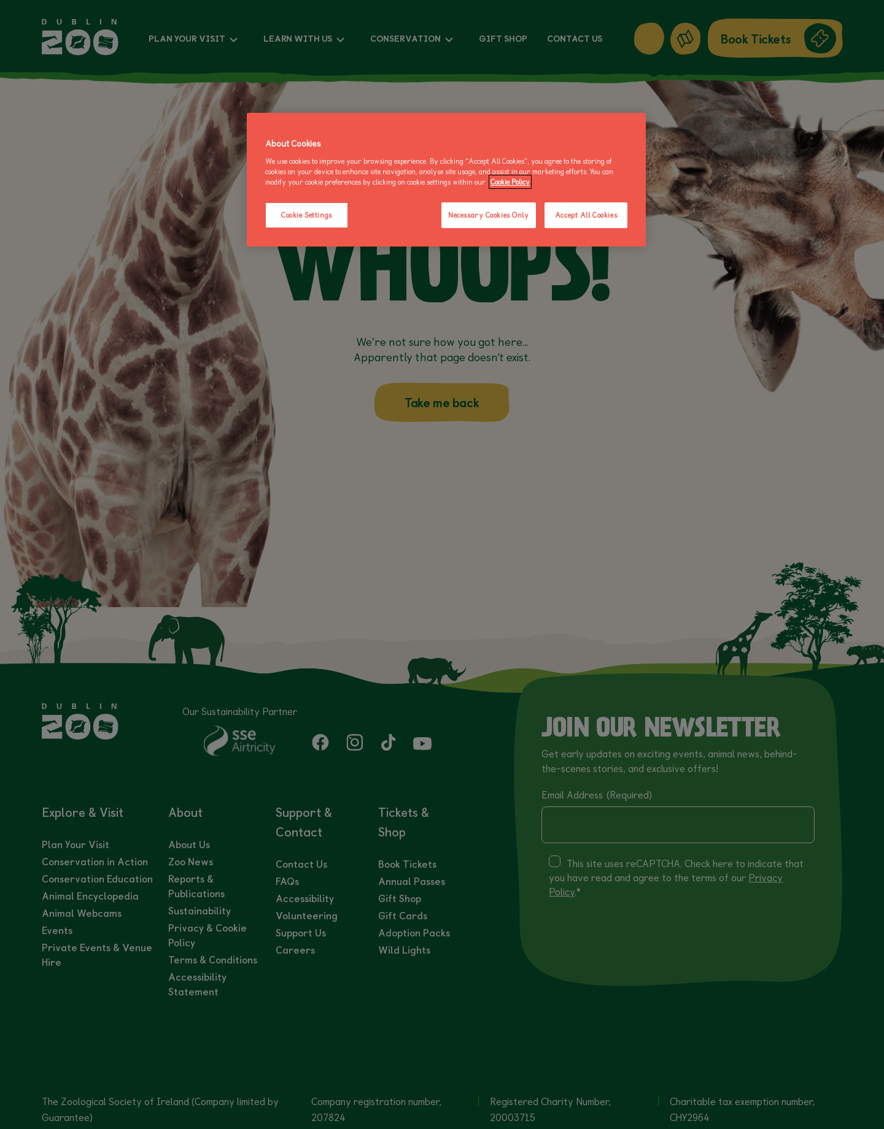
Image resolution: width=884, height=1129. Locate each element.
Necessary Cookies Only (488, 215)
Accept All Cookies (586, 215)
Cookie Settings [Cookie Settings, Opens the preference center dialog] (306, 215)
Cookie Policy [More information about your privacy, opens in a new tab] (510, 182)
